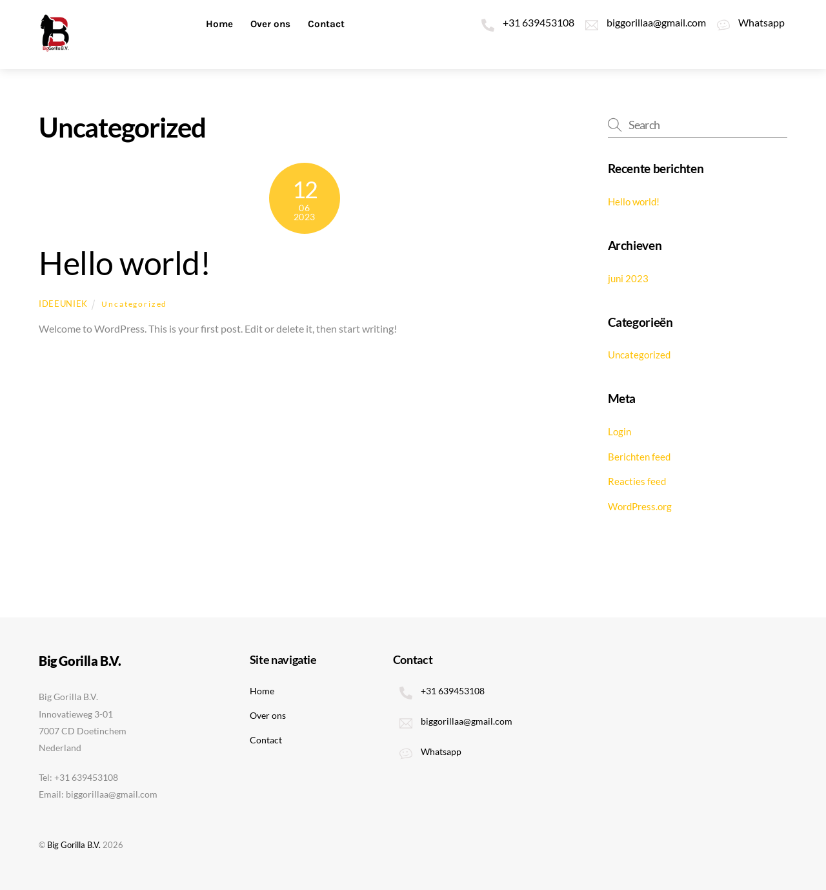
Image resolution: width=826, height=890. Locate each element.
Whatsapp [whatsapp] (747, 22)
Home (219, 24)
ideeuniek (63, 303)
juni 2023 (628, 278)
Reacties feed (637, 481)
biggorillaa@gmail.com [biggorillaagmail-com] (642, 22)
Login (619, 431)
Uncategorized (134, 304)
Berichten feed (639, 456)
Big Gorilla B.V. (74, 845)
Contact (326, 24)
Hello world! (124, 262)
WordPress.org (640, 506)
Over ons (270, 24)
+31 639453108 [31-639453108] (524, 22)
